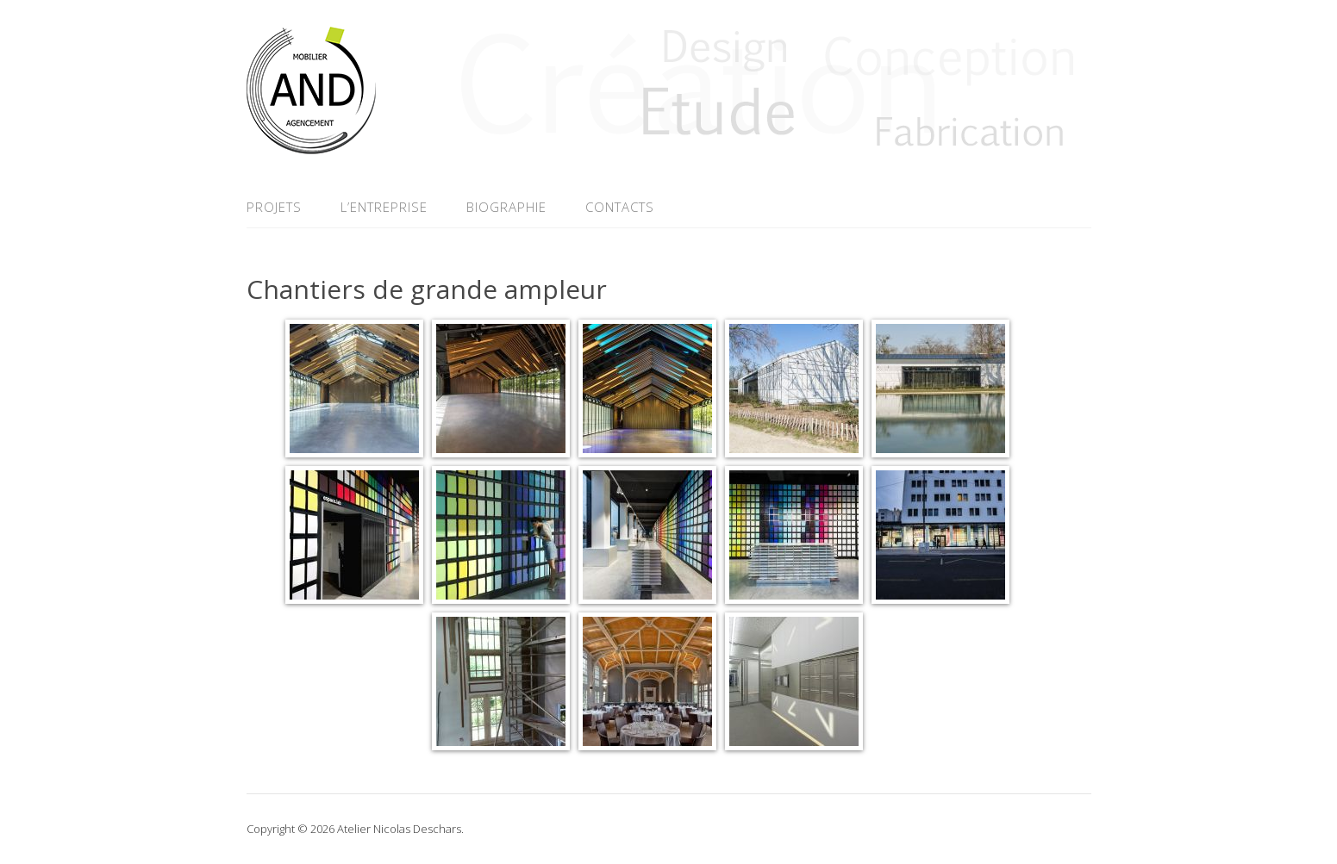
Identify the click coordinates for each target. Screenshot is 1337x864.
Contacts (619, 206)
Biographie (506, 206)
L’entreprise (384, 206)
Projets (274, 206)
